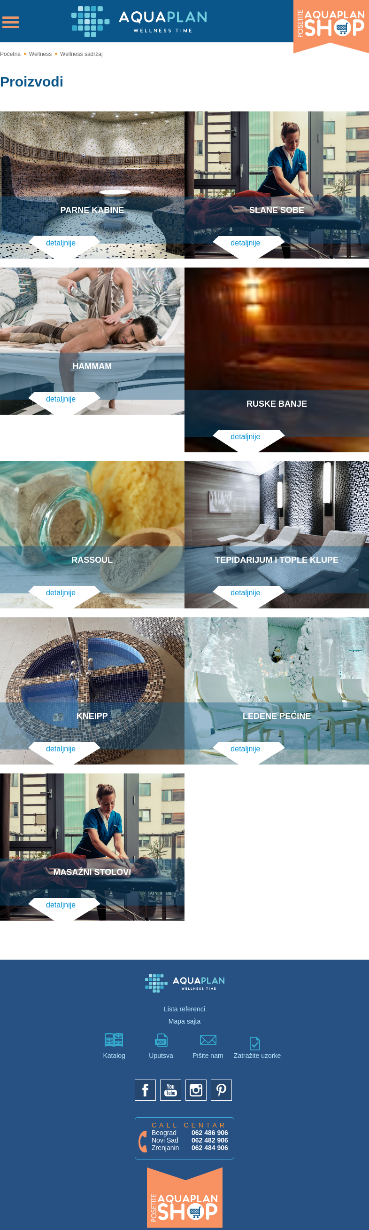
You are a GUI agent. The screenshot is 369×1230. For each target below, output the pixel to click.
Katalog (114, 1031)
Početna (10, 54)
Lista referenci (184, 994)
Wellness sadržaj (81, 54)
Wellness (40, 54)
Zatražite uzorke (255, 1032)
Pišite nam (208, 1031)
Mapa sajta (184, 1006)
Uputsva (161, 1031)
